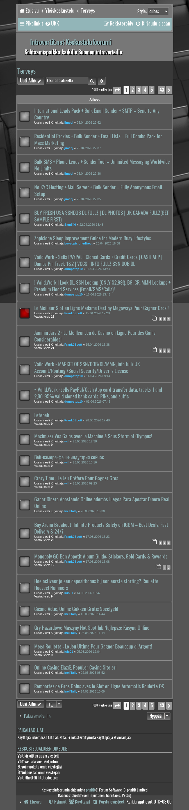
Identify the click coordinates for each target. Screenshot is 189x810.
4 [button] (145, 90)
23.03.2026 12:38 (85, 441)
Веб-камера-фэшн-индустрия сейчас (69, 457)
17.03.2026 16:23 (98, 536)
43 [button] (162, 90)
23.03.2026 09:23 (85, 483)
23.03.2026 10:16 (85, 462)
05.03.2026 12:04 (89, 651)
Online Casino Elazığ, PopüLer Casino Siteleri (75, 667)
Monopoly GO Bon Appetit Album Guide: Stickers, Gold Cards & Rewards (100, 556)
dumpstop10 (73, 269)
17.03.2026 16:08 (98, 561)
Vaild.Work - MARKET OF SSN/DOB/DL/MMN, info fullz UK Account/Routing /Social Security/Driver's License (87, 367)
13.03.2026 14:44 (93, 614)
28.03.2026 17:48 (98, 420)
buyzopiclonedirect (78, 243)
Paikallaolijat (30, 730)
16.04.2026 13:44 (98, 269)
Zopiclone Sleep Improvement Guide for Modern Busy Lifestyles (92, 238)
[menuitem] (52, 24)
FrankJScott (73, 313)
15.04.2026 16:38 (98, 344)
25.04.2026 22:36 (89, 173)
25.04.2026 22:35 (89, 199)
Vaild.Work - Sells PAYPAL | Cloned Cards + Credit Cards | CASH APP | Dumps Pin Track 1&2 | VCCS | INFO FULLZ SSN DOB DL (98, 260)
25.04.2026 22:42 (89, 122)
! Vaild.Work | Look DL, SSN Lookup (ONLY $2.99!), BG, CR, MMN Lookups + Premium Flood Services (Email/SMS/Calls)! (102, 286)
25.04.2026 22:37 (89, 148)
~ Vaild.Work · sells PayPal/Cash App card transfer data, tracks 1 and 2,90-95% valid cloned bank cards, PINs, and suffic (98, 393)
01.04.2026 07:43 (98, 401)
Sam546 (70, 224)
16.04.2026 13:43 (98, 294)
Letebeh (41, 415)
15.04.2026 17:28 (98, 313)
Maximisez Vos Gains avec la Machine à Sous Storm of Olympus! (93, 436)
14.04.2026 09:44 (98, 376)
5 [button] (152, 90)
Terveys (26, 70)
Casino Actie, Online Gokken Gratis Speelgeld (76, 609)
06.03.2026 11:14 (93, 632)
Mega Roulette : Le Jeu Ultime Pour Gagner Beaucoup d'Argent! (93, 646)
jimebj (68, 122)
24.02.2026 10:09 (93, 691)
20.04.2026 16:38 (108, 243)
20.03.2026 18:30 (93, 511)
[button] (117, 90)
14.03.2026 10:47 (89, 593)
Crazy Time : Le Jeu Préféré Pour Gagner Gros (76, 478)
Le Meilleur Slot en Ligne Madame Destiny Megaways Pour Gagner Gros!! (101, 308)
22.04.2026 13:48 (91, 224)
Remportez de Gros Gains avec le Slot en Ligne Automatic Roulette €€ (99, 686)
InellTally (70, 511)
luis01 (68, 593)
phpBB (90, 790)
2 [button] (132, 90)
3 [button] (139, 90)
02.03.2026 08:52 (93, 672)
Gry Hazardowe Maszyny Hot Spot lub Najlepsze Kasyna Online (91, 627)
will (66, 441)
